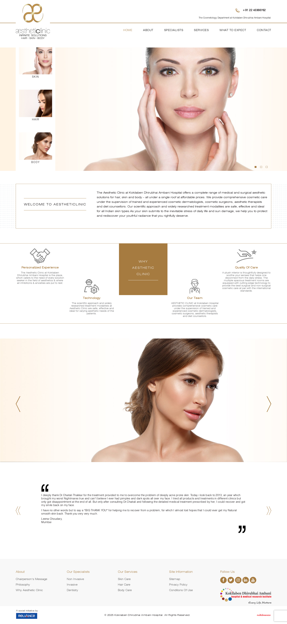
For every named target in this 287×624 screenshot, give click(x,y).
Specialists (173, 30)
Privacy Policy (178, 584)
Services (201, 30)
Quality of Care (246, 267)
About (148, 30)
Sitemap (174, 579)
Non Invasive (75, 579)
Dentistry (72, 590)
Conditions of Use (181, 590)
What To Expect (232, 30)
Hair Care (124, 584)
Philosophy (23, 584)
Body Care (125, 590)
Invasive (72, 584)
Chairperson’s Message (31, 579)
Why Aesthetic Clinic (29, 590)
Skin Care (124, 579)
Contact (264, 30)
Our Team (194, 298)
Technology (91, 298)
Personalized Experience (40, 267)
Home (127, 30)
